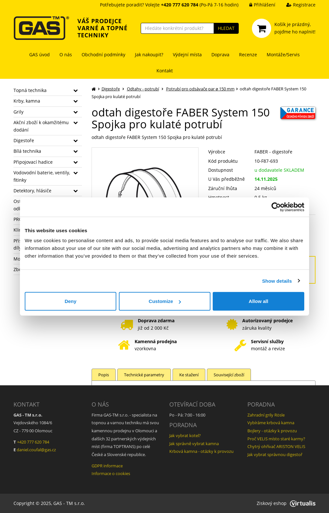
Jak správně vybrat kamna (194, 443)
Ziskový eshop (286, 503)
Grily (18, 112)
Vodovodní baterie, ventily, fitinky (41, 176)
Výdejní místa (187, 54)
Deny (70, 301)
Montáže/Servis (283, 54)
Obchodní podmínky (103, 54)
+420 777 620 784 (33, 442)
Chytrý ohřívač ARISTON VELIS (276, 446)
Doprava (220, 54)
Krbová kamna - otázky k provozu (201, 451)
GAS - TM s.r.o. (69, 503)
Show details (277, 280)
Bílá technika (27, 151)
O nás (65, 54)
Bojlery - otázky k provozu (272, 431)
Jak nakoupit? (149, 54)
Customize (165, 301)
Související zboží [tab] (229, 375)
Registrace (296, 5)
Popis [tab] (103, 375)
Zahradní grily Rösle (266, 415)
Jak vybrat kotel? (185, 435)
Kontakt (164, 71)
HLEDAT (226, 28)
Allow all (258, 301)
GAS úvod (39, 54)
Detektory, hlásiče (32, 191)
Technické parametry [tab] (144, 375)
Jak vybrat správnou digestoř (274, 454)
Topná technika (30, 90)
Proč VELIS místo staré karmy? (276, 439)
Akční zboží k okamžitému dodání (41, 126)
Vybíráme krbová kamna (270, 423)
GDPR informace (107, 466)
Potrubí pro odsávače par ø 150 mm (200, 89)
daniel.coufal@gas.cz (36, 450)
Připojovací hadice (33, 162)
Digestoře (23, 140)
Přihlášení (257, 5)
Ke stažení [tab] (189, 375)
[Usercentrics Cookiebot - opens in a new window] (276, 207)
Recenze (248, 54)
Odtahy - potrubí (143, 89)
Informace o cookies (111, 473)
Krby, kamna (26, 101)
